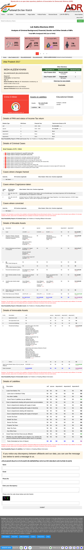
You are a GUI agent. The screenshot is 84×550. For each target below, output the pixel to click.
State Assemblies (20, 14)
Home (3, 14)
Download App (44, 547)
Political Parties (42, 14)
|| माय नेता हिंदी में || (64, 14)
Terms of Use (41, 536)
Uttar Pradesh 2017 (13, 57)
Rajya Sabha (31, 14)
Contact (33, 536)
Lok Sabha (10, 14)
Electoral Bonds (53, 14)
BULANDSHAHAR (26, 57)
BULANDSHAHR (37, 57)
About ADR (80, 17)
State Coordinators (24, 536)
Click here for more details (62, 81)
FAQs (48, 536)
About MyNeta (79, 14)
